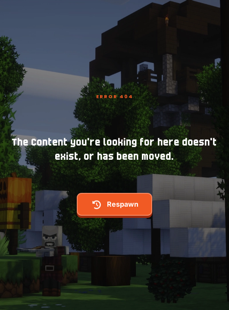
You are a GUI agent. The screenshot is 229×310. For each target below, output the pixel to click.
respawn (115, 204)
